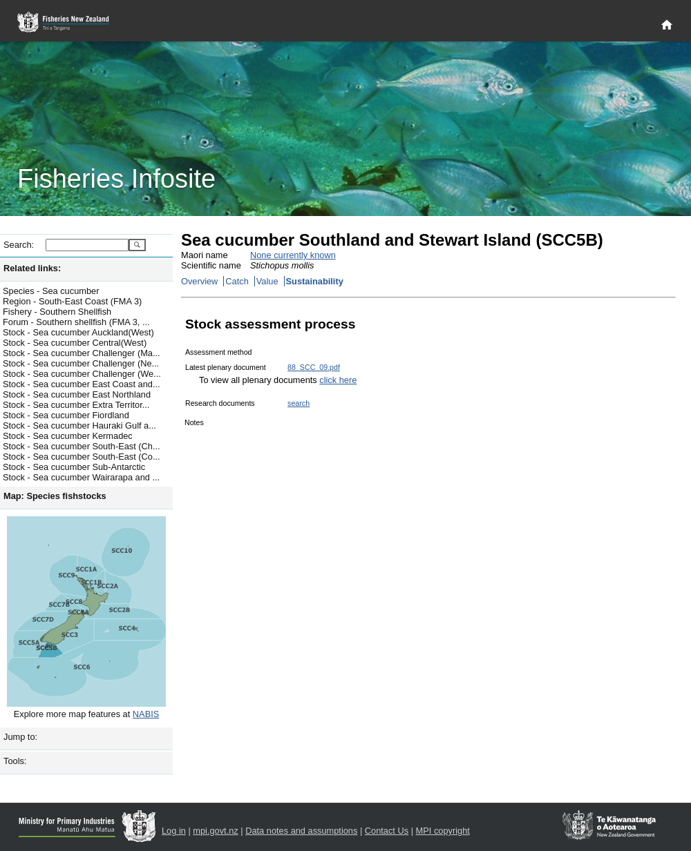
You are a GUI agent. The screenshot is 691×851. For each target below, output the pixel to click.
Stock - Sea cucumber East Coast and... (81, 384)
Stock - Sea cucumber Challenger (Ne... (81, 363)
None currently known (293, 255)
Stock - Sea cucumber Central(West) (74, 343)
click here (338, 380)
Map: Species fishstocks (54, 496)
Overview (199, 281)
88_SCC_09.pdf (313, 367)
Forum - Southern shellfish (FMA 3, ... (76, 322)
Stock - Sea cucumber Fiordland (66, 415)
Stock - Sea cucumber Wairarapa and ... (81, 477)
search (298, 403)
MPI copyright (443, 830)
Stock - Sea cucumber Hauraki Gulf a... (79, 425)
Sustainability (314, 281)
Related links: (32, 268)
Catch (236, 281)
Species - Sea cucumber (51, 291)
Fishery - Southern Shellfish (57, 311)
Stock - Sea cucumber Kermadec (68, 436)
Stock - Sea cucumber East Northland (77, 394)
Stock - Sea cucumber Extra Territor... (76, 405)
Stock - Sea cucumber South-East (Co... (81, 456)
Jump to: (20, 737)
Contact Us (386, 830)
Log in (174, 830)
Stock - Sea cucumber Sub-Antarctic (74, 467)
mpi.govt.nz (215, 830)
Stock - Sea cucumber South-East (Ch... (81, 446)
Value (267, 281)
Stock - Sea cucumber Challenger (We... (82, 374)
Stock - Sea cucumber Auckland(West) (78, 332)
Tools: (14, 761)
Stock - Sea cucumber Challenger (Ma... (81, 353)
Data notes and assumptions (301, 830)
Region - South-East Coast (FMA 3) (72, 301)
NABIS (146, 714)
